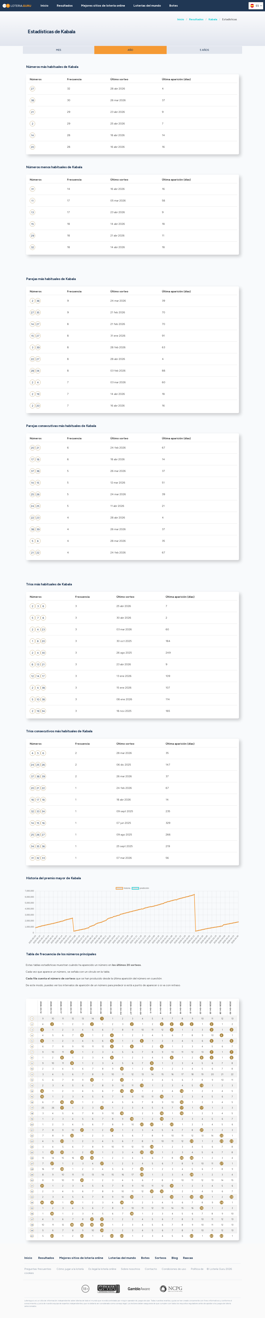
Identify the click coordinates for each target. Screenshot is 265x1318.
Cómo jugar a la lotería (70, 1269)
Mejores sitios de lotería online (103, 5)
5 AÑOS (204, 50)
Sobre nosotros (130, 1269)
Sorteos (160, 1258)
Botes (173, 5)
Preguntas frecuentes (37, 1269)
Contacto (151, 1269)
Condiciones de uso (174, 1269)
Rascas (188, 1258)
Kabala (213, 19)
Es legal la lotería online (102, 1269)
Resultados (196, 19)
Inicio (180, 19)
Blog (175, 1258)
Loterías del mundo (147, 5)
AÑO (130, 50)
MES (58, 50)
